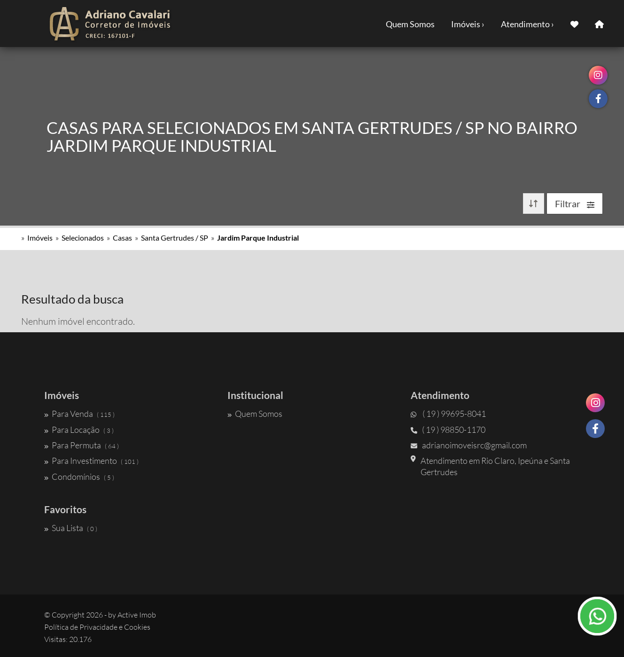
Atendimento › (527, 24)
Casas (122, 237)
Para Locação (79, 429)
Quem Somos (410, 24)
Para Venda (79, 413)
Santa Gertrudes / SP (174, 237)
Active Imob (136, 614)
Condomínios (79, 476)
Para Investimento (91, 460)
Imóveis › (467, 24)
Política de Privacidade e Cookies (97, 627)
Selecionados (83, 237)
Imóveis (40, 237)
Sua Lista (70, 528)
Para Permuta (81, 445)
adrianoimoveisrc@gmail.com (469, 445)
